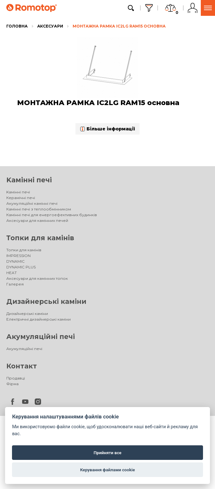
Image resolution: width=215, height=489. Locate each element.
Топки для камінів (40, 238)
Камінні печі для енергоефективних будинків (51, 214)
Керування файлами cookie (107, 469)
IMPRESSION (18, 255)
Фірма (12, 383)
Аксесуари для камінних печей (37, 220)
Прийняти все (107, 452)
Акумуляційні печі (40, 337)
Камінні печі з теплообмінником (38, 209)
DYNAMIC (15, 261)
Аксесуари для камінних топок (37, 278)
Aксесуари (50, 26)
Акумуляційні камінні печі (31, 203)
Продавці (15, 378)
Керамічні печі (20, 197)
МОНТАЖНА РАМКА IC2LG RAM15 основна (119, 26)
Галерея (15, 284)
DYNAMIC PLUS (21, 267)
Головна (17, 26)
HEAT (11, 272)
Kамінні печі (29, 180)
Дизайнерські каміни (46, 301)
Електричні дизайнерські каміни (38, 319)
